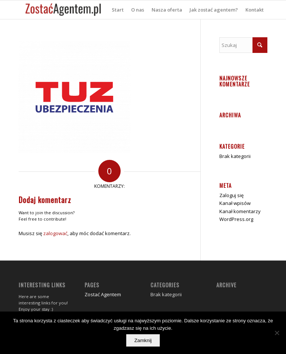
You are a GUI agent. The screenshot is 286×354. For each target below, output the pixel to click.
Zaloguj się (231, 195)
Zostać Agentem (103, 294)
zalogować (55, 233)
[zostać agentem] (63, 9)
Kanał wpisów (235, 203)
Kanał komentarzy (240, 211)
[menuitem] (117, 9)
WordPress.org (236, 219)
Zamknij (143, 340)
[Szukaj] (243, 45)
